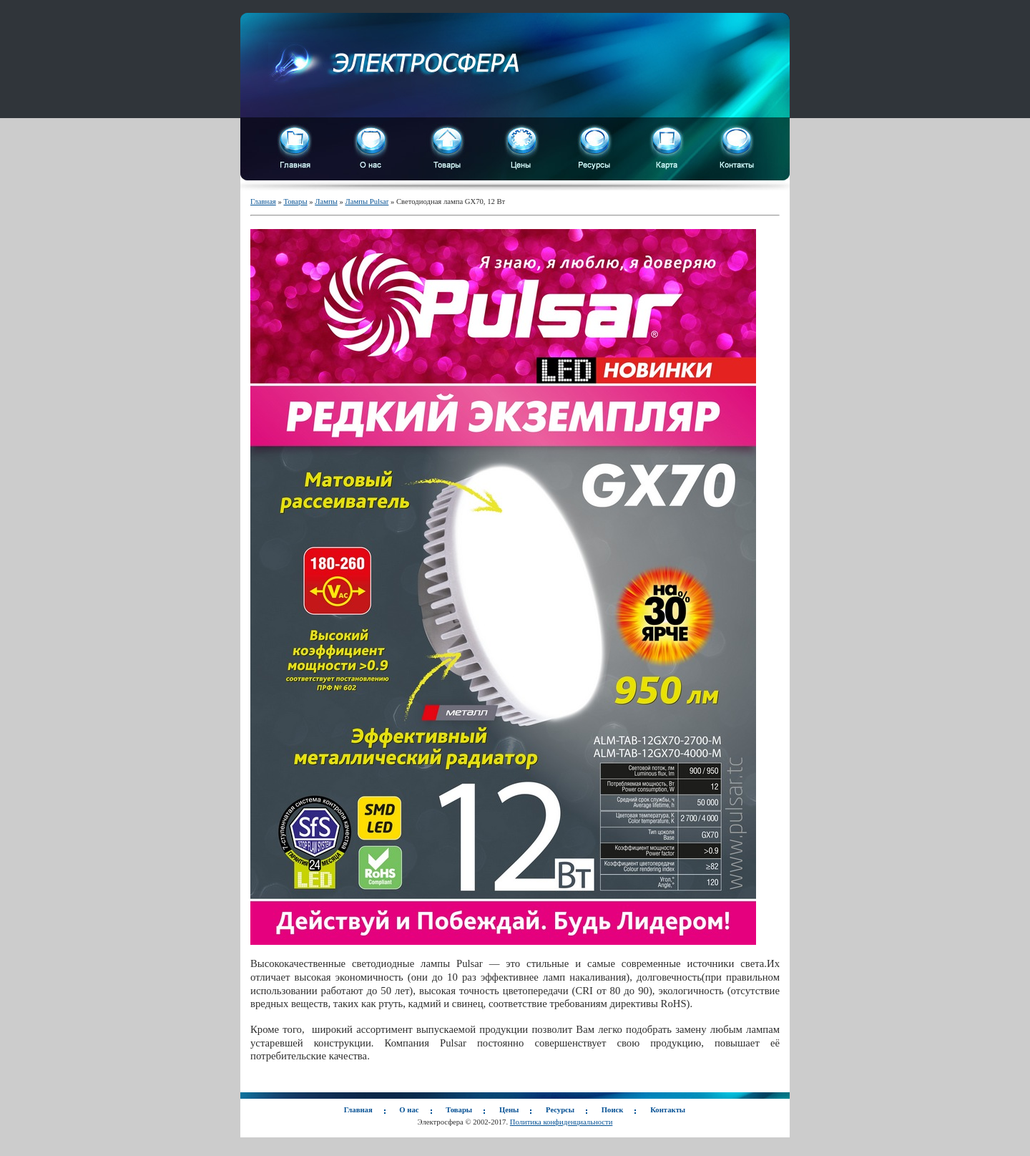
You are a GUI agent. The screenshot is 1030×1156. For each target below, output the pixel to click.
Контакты (667, 1110)
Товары (295, 201)
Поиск (613, 1110)
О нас (408, 1110)
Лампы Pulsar (366, 201)
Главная (263, 201)
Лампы (326, 201)
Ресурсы (560, 1110)
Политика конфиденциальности (561, 1122)
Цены (509, 1110)
